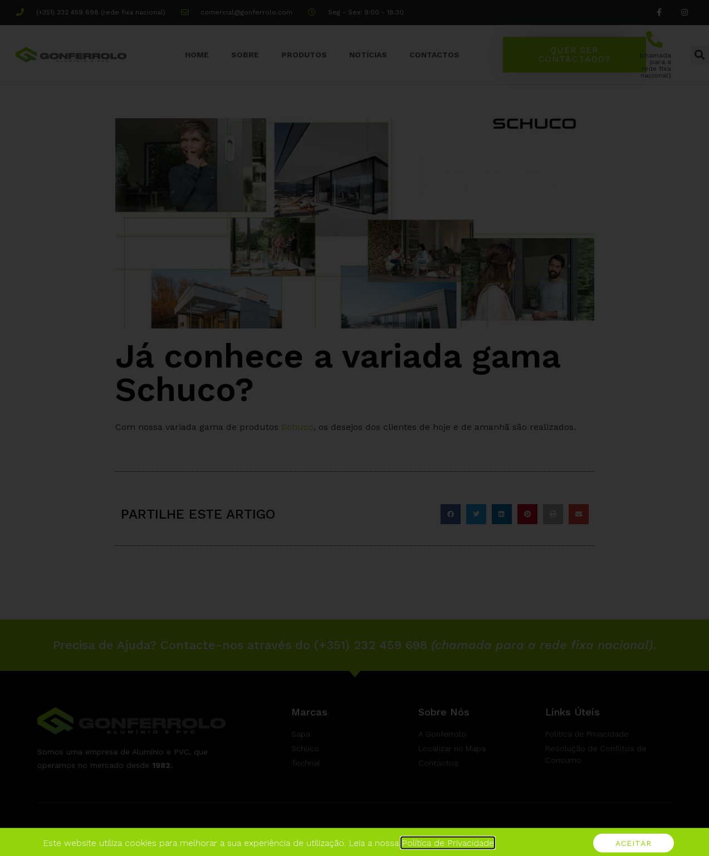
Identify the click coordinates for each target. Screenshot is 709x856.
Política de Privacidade (448, 850)
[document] (354, 428)
